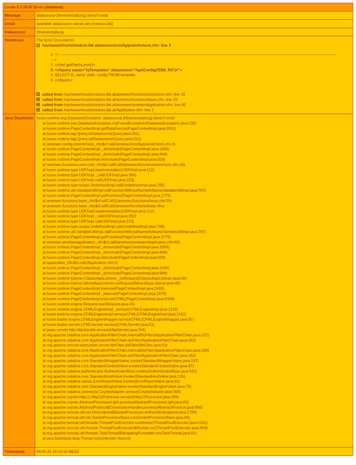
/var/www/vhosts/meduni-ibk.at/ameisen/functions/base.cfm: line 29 (109, 99)
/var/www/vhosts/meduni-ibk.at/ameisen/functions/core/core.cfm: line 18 (113, 94)
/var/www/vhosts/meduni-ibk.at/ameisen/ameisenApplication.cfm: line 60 (114, 105)
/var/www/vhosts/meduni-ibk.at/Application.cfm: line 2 (98, 110)
